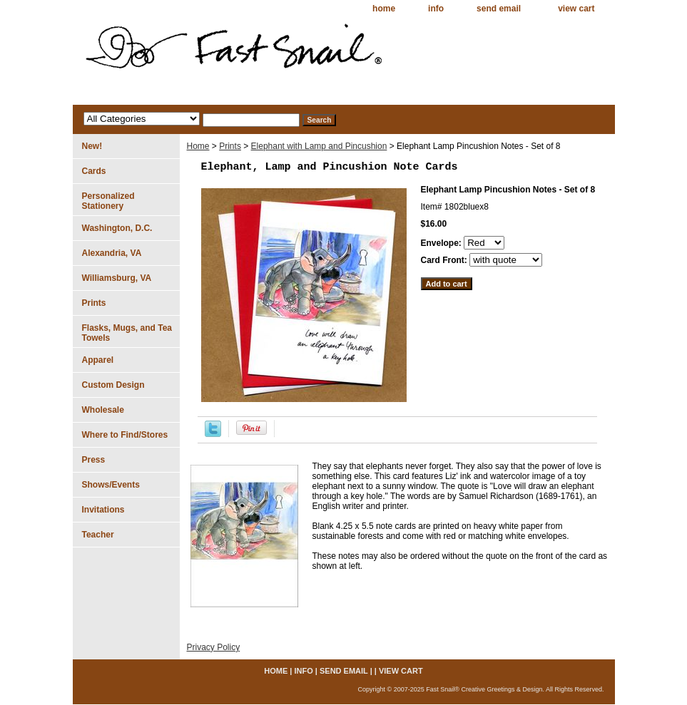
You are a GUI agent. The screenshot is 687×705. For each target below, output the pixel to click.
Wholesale (103, 410)
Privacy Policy (213, 647)
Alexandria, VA (112, 253)
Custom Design (113, 385)
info (436, 9)
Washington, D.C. (117, 228)
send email (499, 9)
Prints (230, 146)
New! (92, 146)
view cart (576, 9)
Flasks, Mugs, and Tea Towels (127, 333)
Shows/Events (111, 485)
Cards (94, 171)
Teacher (98, 535)
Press (94, 460)
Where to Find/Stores (125, 435)
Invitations (103, 510)
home (383, 9)
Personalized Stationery (108, 201)
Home (198, 146)
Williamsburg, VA (117, 278)
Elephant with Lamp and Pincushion (319, 146)
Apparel (98, 360)
